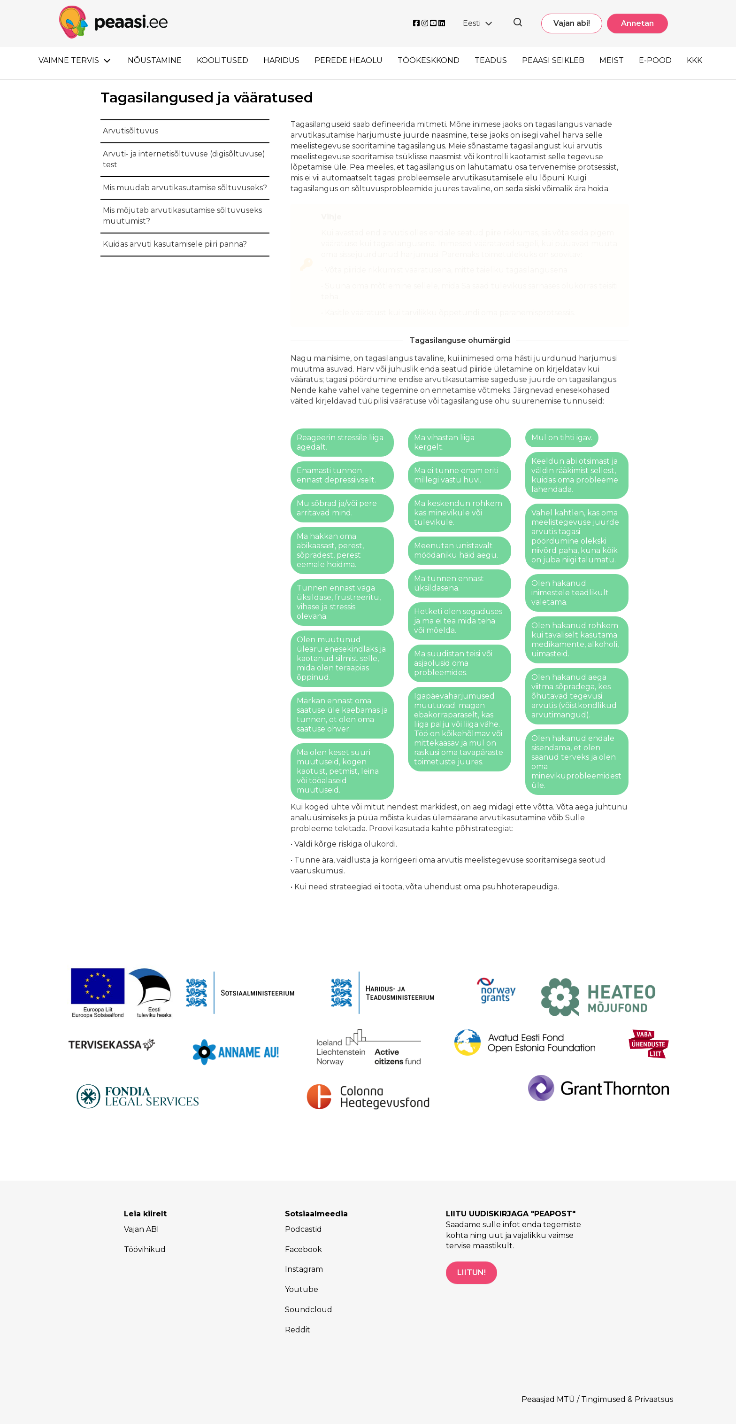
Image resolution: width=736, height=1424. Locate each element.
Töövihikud (145, 1249)
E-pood (655, 60)
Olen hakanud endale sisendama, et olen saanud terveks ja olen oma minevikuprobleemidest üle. (576, 762)
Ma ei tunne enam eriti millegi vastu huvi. (456, 475)
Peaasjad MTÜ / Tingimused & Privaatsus (597, 1399)
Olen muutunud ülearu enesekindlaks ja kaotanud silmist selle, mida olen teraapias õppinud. (341, 658)
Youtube (301, 1289)
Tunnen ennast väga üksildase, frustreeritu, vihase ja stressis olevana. (339, 602)
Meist (611, 60)
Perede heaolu (348, 60)
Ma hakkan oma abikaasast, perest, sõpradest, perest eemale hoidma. (330, 550)
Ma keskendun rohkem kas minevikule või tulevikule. (458, 513)
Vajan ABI (141, 1229)
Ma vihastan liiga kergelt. (444, 442)
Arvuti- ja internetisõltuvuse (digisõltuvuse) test (184, 159)
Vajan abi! (571, 23)
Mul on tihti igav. (561, 437)
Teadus (491, 60)
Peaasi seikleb (553, 60)
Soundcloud (308, 1309)
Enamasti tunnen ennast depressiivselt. (336, 475)
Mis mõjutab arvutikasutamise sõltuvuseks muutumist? (182, 216)
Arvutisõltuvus (130, 130)
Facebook (303, 1249)
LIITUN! (471, 1272)
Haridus (281, 60)
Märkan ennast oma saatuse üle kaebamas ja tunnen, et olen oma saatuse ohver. (342, 714)
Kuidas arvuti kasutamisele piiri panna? (175, 244)
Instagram (304, 1269)
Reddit (297, 1329)
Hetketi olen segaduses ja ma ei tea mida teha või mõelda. (458, 621)
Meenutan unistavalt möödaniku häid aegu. (456, 550)
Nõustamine (155, 60)
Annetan (637, 23)
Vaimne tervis (68, 60)
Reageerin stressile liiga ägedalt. (340, 442)
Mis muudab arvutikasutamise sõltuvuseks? (185, 187)
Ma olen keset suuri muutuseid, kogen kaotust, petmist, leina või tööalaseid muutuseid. (338, 771)
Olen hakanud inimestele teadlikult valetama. (570, 593)
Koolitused (222, 60)
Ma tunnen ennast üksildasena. (449, 583)
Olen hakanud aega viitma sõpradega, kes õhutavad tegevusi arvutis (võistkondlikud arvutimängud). (574, 696)
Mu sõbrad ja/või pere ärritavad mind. (337, 508)
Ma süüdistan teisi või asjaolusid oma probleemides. (453, 663)
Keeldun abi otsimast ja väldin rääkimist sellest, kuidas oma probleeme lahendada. (574, 475)
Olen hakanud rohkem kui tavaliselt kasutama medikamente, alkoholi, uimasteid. (575, 639)
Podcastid (303, 1229)
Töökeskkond (429, 60)
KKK (694, 60)
